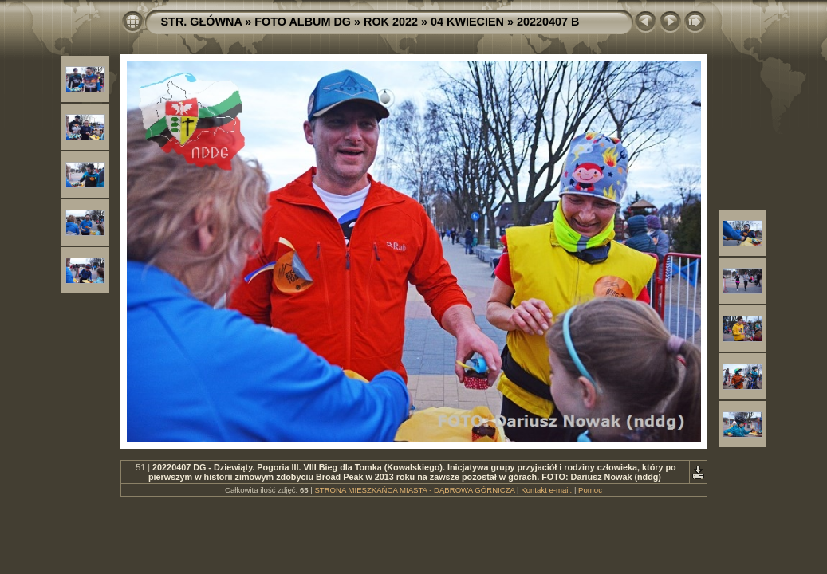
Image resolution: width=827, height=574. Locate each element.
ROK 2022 (391, 21)
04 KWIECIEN (467, 21)
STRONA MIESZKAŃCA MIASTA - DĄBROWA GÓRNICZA (414, 490)
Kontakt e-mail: (546, 490)
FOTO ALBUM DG (302, 21)
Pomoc (590, 490)
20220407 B (548, 21)
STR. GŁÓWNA (201, 21)
